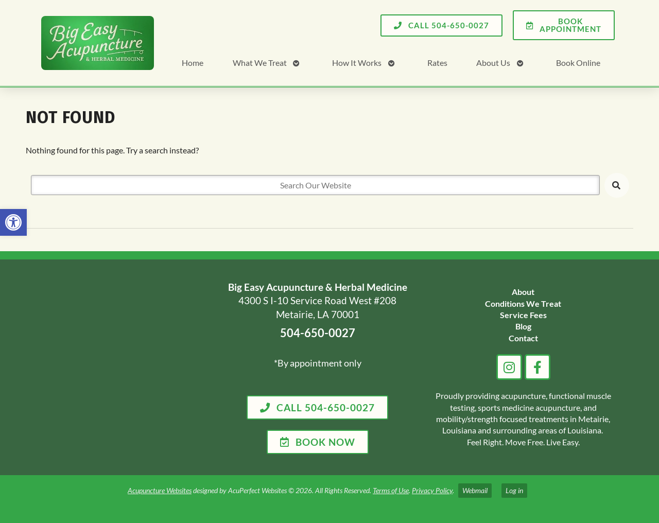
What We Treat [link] (260, 62)
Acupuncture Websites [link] (160, 490)
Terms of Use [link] (391, 490)
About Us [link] (493, 62)
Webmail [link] (475, 490)
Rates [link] (437, 62)
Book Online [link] (578, 62)
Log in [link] (514, 490)
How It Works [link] (356, 62)
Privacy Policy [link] (432, 490)
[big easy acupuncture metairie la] (123, 367)
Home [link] (192, 62)
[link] (13, 222)
